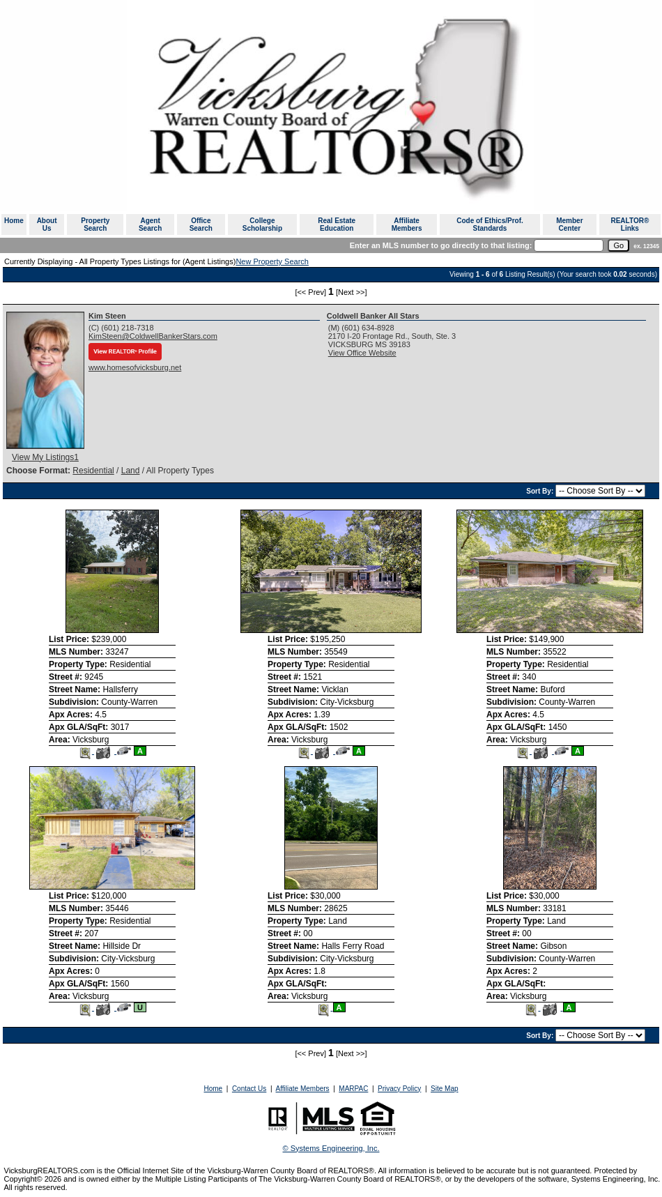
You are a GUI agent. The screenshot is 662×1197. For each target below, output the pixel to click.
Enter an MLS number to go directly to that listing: (441, 245)
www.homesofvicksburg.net (134, 367)
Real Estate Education (336, 224)
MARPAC (353, 1088)
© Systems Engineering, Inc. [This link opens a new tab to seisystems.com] (331, 1148)
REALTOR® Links (629, 224)
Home (14, 220)
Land (130, 470)
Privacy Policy (399, 1088)
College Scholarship (262, 224)
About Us (47, 224)
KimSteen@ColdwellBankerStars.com (152, 336)
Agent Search (150, 224)
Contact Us (249, 1088)
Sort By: (540, 491)
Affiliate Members (407, 224)
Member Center (569, 224)
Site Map (444, 1088)
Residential (93, 470)
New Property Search (272, 261)
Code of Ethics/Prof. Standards (489, 224)
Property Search (95, 224)
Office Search (201, 224)
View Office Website (362, 353)
